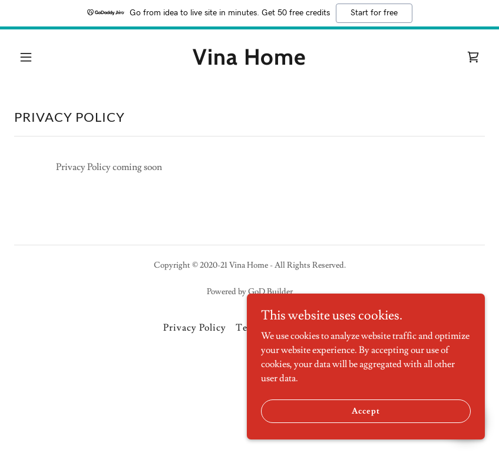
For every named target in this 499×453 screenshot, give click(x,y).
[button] (26, 57)
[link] (249, 62)
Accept (367, 410)
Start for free (374, 13)
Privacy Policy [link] (194, 328)
